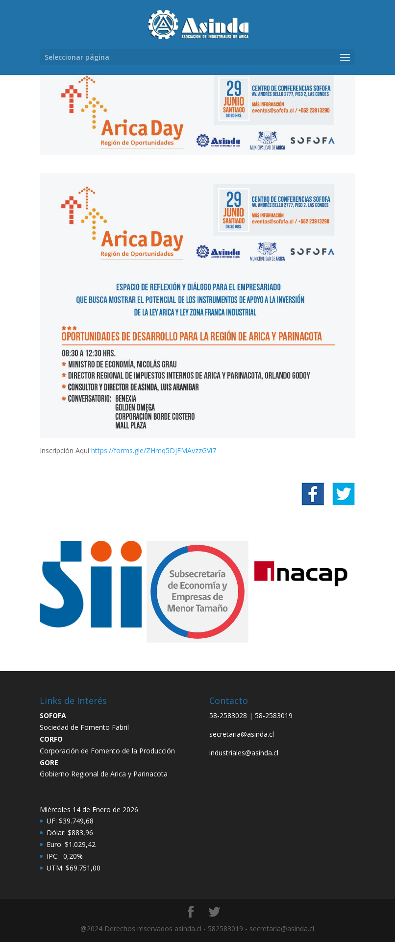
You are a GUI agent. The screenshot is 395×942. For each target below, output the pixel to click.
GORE (49, 762)
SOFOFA (53, 715)
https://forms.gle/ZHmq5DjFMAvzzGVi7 (153, 450)
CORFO (51, 739)
